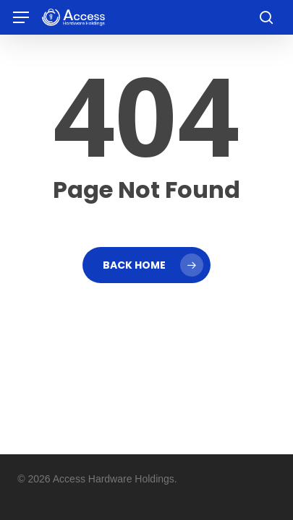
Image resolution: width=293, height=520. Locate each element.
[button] (21, 17)
